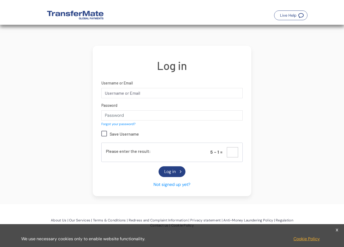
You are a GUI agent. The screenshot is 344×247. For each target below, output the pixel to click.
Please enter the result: (128, 151)
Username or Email (117, 83)
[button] (290, 15)
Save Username (124, 133)
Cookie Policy (306, 239)
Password (109, 105)
